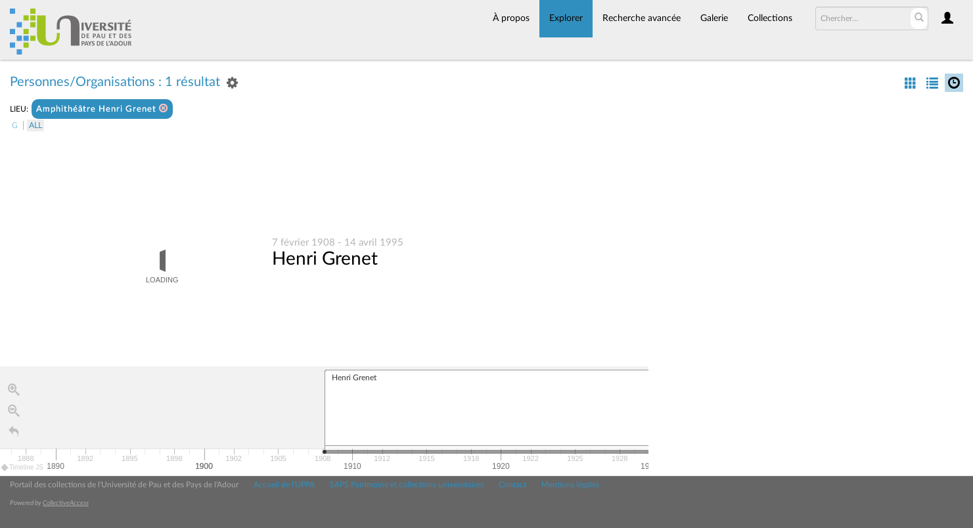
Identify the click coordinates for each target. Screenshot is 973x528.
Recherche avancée (641, 18)
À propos (511, 18)
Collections (770, 18)
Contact (512, 485)
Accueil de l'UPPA (284, 485)
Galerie (714, 18)
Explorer (566, 18)
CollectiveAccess (66, 503)
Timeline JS (22, 468)
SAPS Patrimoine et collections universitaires (407, 485)
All (35, 125)
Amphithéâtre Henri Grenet (102, 109)
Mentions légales (570, 485)
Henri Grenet (325, 259)
